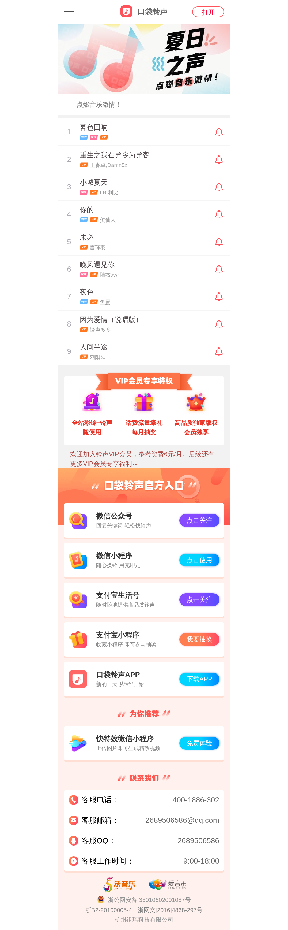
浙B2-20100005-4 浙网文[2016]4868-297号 (144, 910)
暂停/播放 (69, 132)
